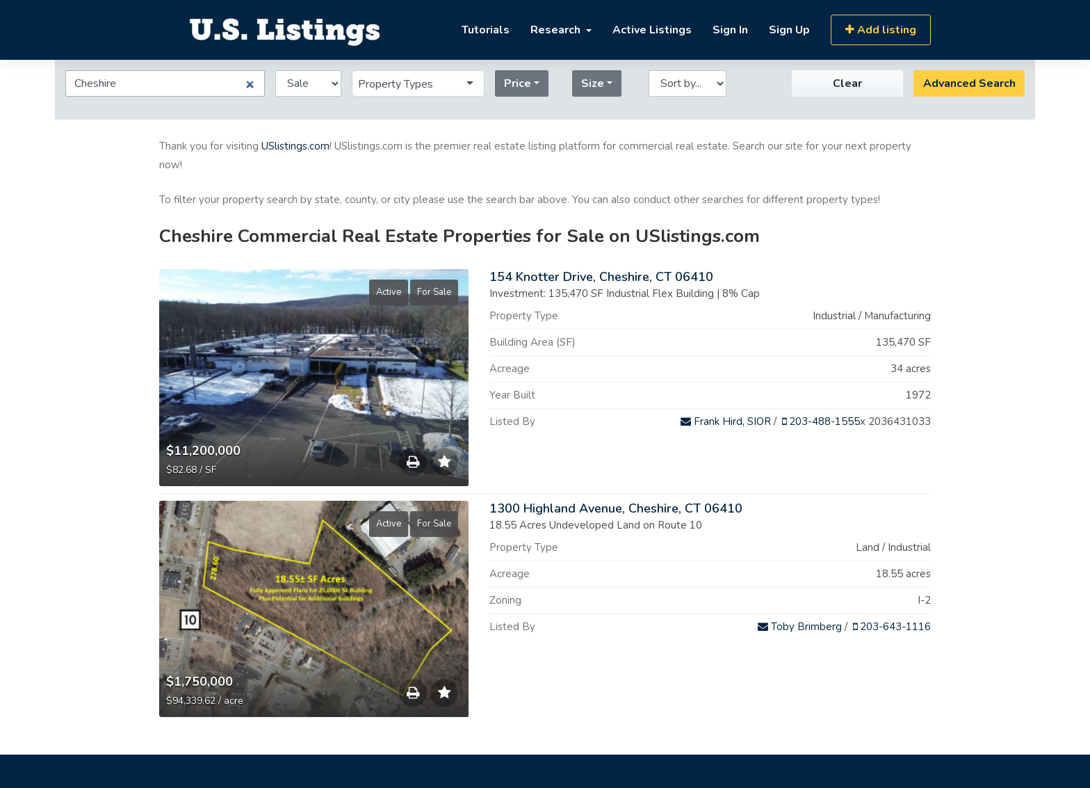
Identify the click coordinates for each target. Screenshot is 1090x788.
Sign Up (789, 30)
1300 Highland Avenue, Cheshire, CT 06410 (615, 508)
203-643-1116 (892, 627)
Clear (847, 83)
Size (592, 83)
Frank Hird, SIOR (726, 421)
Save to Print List (413, 465)
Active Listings (652, 30)
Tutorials (486, 30)
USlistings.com (295, 146)
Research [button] (556, 30)
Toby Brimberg (800, 627)
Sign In (730, 30)
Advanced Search (969, 83)
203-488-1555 (821, 421)
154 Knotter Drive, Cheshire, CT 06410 (601, 276)
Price (517, 83)
